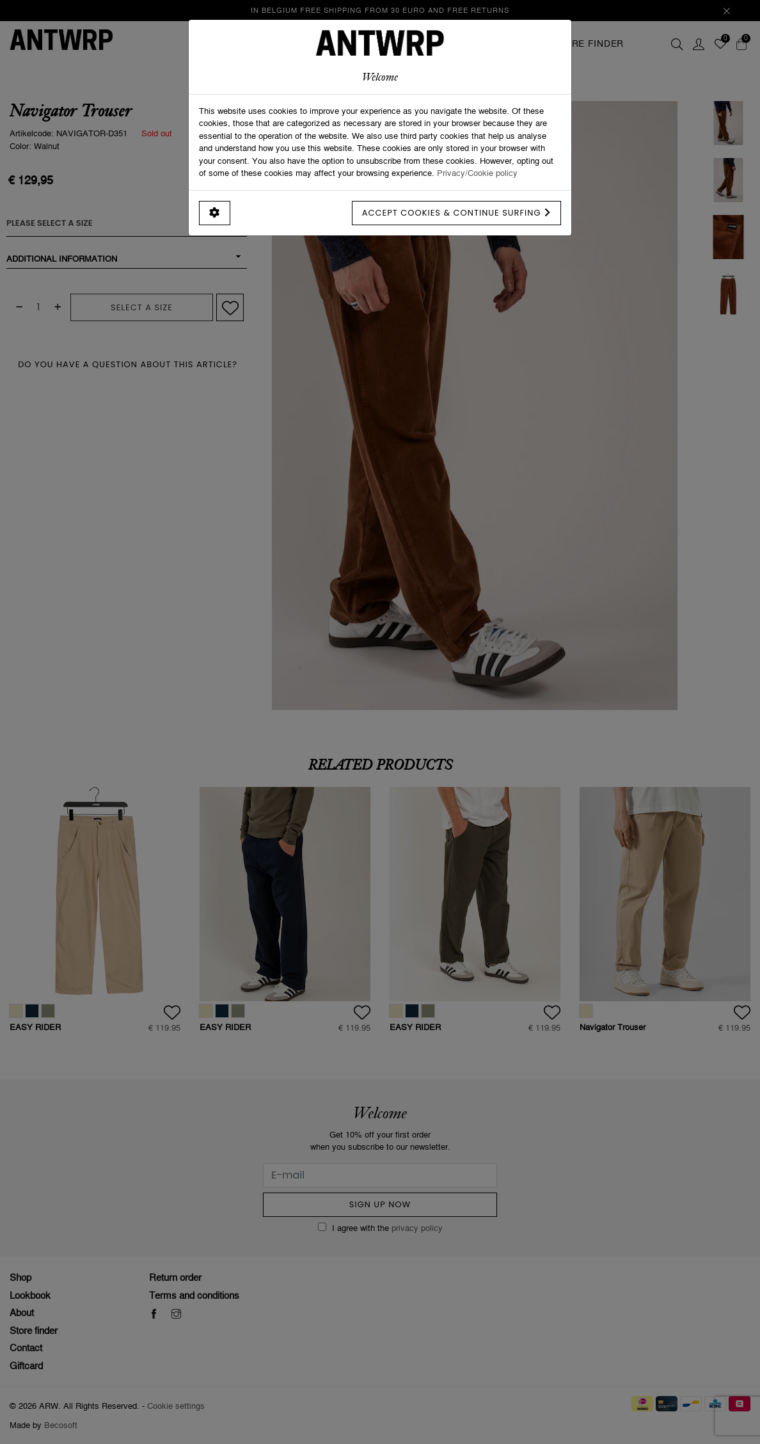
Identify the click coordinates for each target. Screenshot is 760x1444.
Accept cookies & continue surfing (456, 213)
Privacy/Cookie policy (477, 173)
